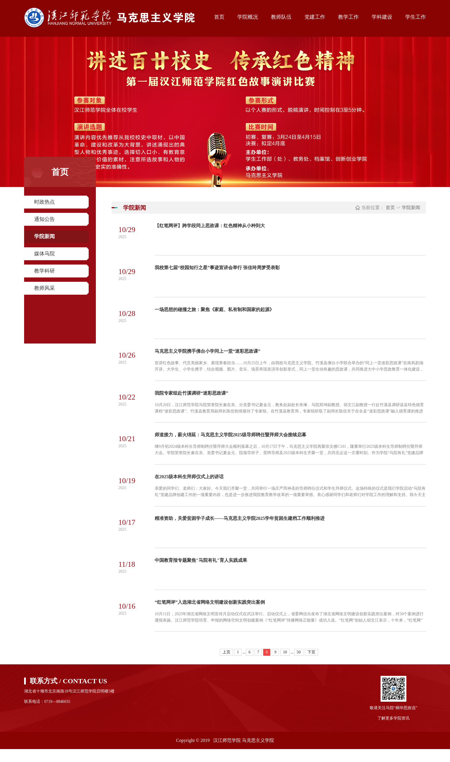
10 (285, 665)
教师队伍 (281, 17)
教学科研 (44, 271)
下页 (311, 665)
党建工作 (314, 17)
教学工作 (348, 17)
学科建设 (382, 17)
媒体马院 (44, 253)
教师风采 (44, 288)
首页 (219, 17)
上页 (226, 665)
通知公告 (44, 219)
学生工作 (415, 17)
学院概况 (247, 17)
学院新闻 (44, 236)
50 (299, 665)
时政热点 (44, 202)
